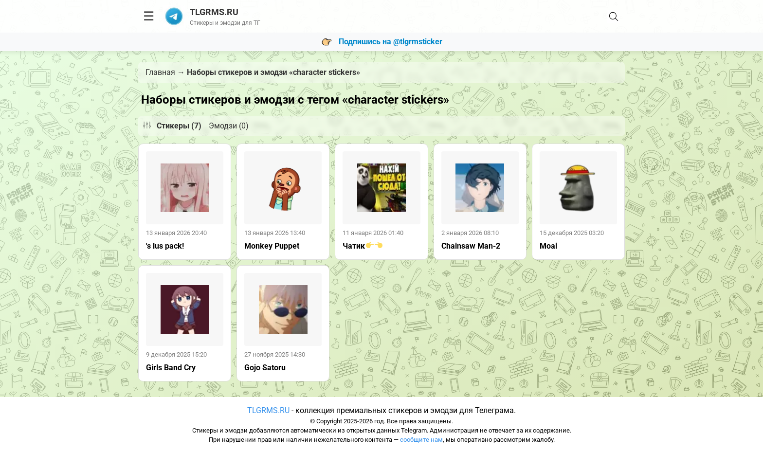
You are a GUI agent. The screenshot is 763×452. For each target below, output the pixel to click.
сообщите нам (421, 439)
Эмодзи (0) (229, 125)
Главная (160, 72)
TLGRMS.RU (268, 410)
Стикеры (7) (179, 125)
